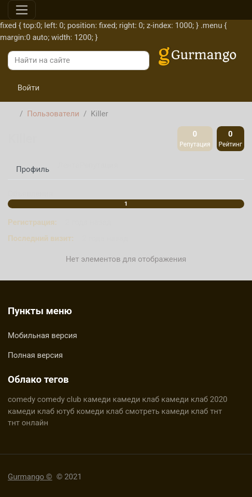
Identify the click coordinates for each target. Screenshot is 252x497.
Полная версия (35, 355)
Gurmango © (30, 476)
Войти (23, 87)
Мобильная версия (42, 335)
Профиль (32, 169)
